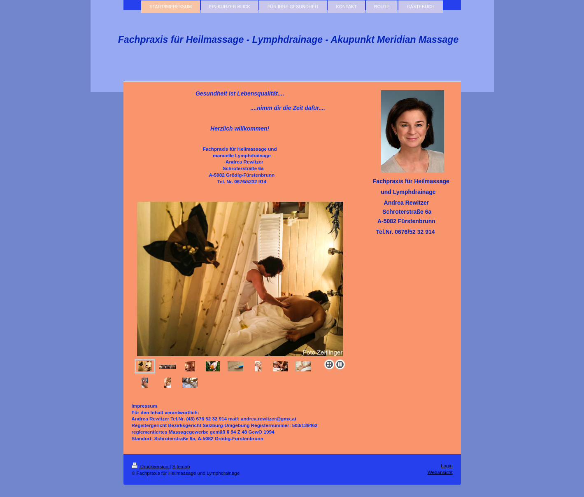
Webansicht (440, 472)
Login (447, 465)
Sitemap (181, 466)
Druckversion (151, 466)
